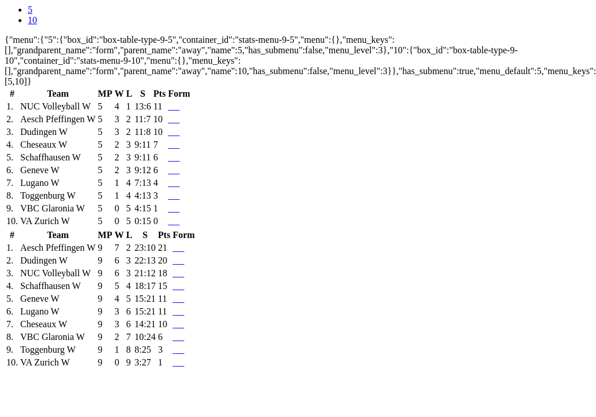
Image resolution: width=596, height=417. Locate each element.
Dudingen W (44, 132)
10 (32, 20)
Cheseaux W (43, 144)
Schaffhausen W (50, 157)
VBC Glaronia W (52, 208)
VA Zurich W (45, 221)
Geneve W (40, 170)
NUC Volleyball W (55, 106)
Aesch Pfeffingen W (57, 119)
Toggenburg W (48, 195)
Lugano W (40, 183)
